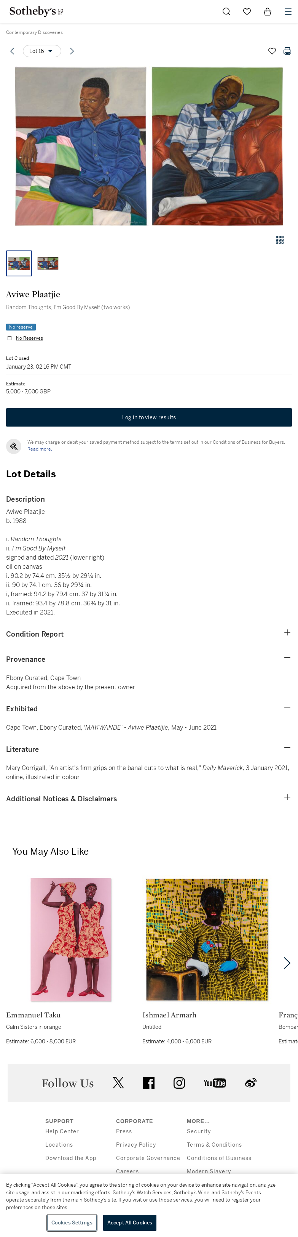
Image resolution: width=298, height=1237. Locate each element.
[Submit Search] (226, 11)
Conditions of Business (219, 1158)
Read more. (39, 449)
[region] (149, 1205)
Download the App (70, 1158)
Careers (127, 1171)
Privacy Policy (136, 1145)
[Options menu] (42, 51)
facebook (149, 1083)
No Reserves (29, 338)
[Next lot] (72, 51)
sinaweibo (251, 1083)
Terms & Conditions (214, 1145)
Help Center (62, 1131)
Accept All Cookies (129, 1222)
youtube (215, 1083)
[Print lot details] (287, 51)
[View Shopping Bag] (267, 11)
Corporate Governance (148, 1158)
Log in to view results (149, 417)
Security (199, 1131)
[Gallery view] (280, 239)
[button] (149, 146)
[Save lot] (272, 51)
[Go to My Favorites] (247, 11)
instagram (179, 1083)
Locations (59, 1145)
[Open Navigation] (288, 11)
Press (124, 1131)
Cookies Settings (71, 1222)
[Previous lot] (12, 51)
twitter (118, 1083)
